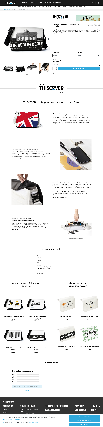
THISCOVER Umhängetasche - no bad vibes (14, 317)
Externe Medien (16, 422)
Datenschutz (6, 409)
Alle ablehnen (84, 424)
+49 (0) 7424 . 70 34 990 (32, 409)
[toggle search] (90, 3)
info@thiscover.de (30, 412)
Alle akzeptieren (84, 417)
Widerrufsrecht (6, 411)
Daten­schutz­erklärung (8, 419)
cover (40, 2)
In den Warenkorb (79, 69)
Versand (5, 412)
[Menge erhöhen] (56, 68)
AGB (4, 414)
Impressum (17, 419)
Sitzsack (24, 2)
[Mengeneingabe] (54, 68)
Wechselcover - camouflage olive (89, 346)
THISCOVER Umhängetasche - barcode (14, 348)
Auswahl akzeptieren (84, 421)
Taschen (32, 2)
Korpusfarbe (55, 52)
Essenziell (7, 422)
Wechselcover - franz (66, 316)
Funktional (25, 422)
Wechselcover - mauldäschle (89, 316)
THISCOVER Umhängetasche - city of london (37, 348)
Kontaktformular (30, 413)
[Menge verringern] (56, 69)
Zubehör (48, 2)
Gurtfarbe (79, 52)
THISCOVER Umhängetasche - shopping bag (37, 317)
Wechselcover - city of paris (66, 346)
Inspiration (57, 2)
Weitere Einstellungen (34, 422)
